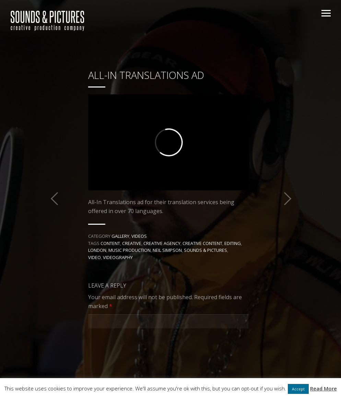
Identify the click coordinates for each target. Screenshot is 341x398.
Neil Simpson (167, 250)
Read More (323, 388)
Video (94, 257)
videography (118, 257)
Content (110, 243)
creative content (202, 243)
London (97, 250)
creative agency (161, 243)
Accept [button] (298, 388)
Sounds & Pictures (205, 250)
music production (129, 250)
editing (232, 243)
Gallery (120, 236)
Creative (131, 243)
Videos (139, 236)
